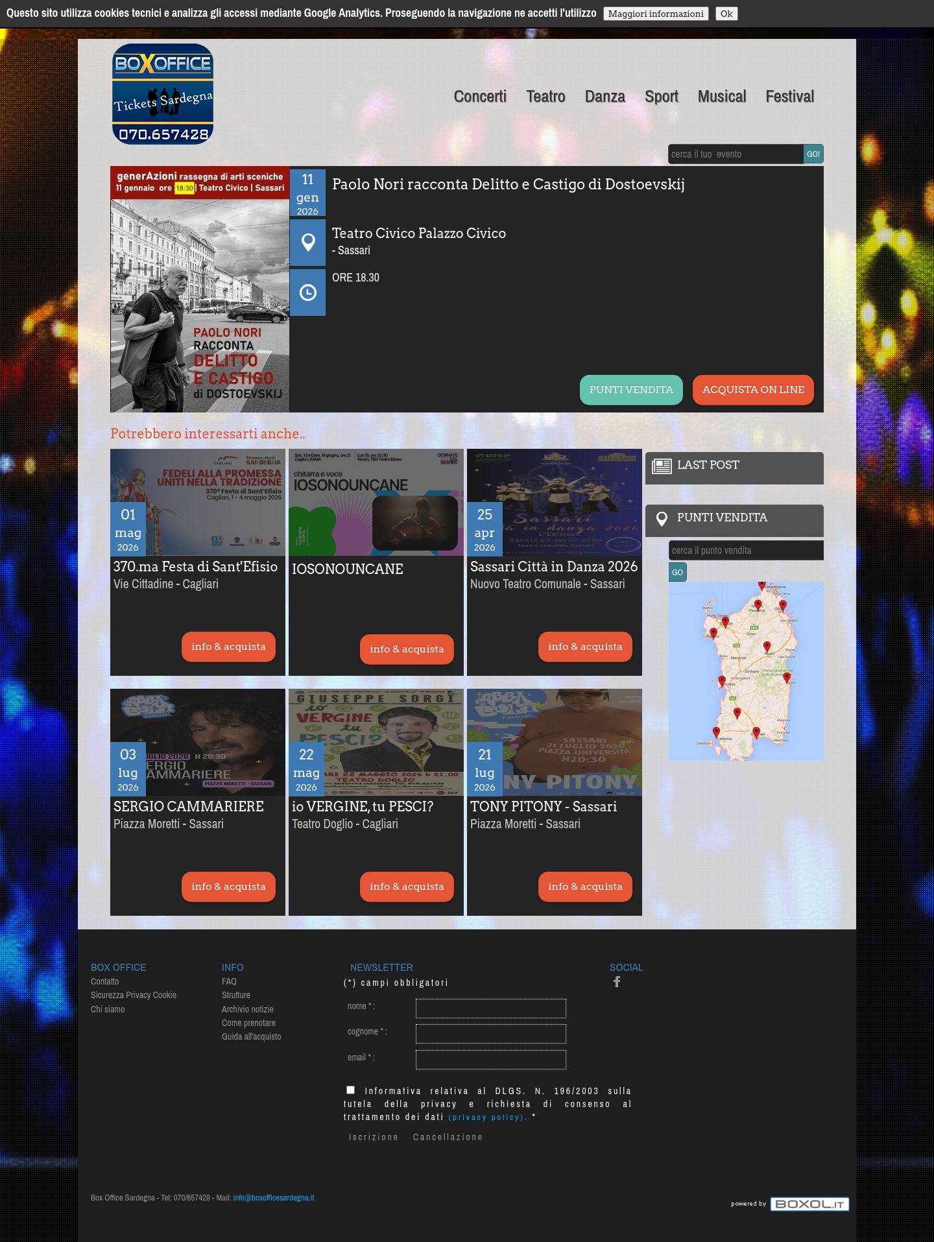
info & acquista (228, 646)
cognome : (367, 1031)
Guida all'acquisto (251, 1036)
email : (361, 1057)
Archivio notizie (248, 1009)
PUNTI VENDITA (631, 389)
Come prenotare (249, 1023)
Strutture (236, 995)
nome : (362, 1006)
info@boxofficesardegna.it (274, 1197)
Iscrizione (374, 1137)
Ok (727, 13)
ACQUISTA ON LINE (753, 389)
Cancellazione (448, 1137)
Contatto (105, 981)
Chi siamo (108, 1009)
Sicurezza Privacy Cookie (133, 995)
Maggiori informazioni (656, 13)
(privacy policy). (489, 1117)
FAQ (229, 981)
